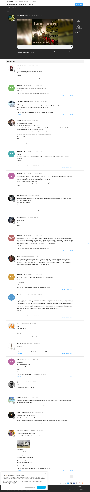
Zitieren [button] (67, 56)
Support (30, 4)
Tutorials (16, 4)
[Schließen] (45, 473)
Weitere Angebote (11, 490)
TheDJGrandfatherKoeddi (23, 101)
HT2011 (19, 359)
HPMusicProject (21, 15)
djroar (18, 382)
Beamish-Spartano (21, 412)
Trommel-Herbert (21, 430)
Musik (13, 7)
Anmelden (79, 4)
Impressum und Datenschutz (9, 483)
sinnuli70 (19, 256)
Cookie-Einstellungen (30, 487)
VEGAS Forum (20, 490)
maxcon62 (19, 195)
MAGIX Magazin (29, 490)
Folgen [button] (63, 56)
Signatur (20, 114)
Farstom (19, 217)
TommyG (19, 397)
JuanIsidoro (20, 343)
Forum (9, 4)
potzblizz (19, 120)
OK (41, 487)
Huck (18, 323)
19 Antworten (78, 28)
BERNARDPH (20, 66)
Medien (23, 4)
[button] (71, 56)
